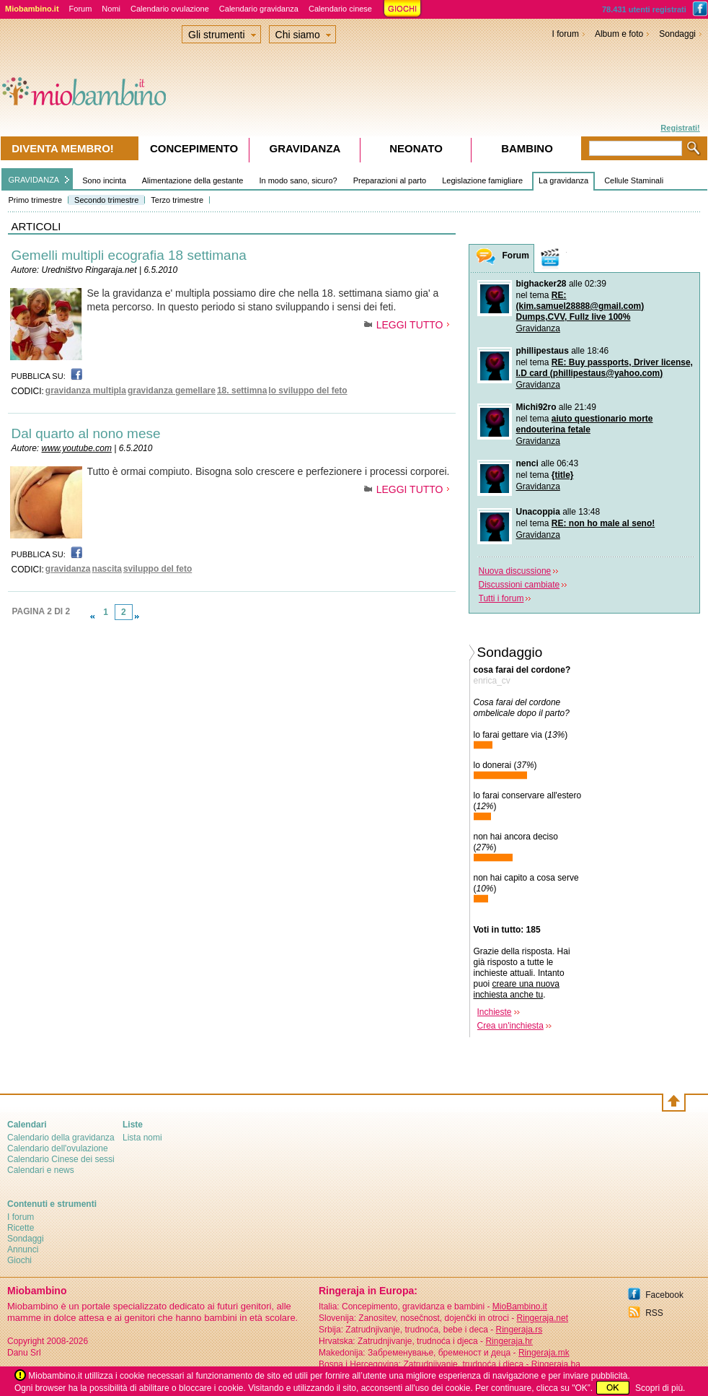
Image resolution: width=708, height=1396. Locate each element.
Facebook (664, 1295)
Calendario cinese (340, 8)
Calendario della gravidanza (61, 1138)
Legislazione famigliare (482, 180)
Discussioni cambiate (519, 585)
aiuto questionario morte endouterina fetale (584, 424)
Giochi (19, 1260)
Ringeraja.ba (555, 1364)
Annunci (22, 1249)
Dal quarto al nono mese (86, 433)
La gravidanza (563, 180)
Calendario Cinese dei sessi (61, 1159)
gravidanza (68, 569)
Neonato (416, 148)
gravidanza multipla (85, 390)
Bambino (527, 148)
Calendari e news (40, 1170)
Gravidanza (538, 328)
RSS (654, 1313)
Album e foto (619, 34)
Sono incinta (104, 180)
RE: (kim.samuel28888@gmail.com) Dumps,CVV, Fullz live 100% (580, 306)
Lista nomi (142, 1138)
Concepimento (194, 148)
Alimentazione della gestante (193, 180)
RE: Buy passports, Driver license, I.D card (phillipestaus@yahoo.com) (604, 367)
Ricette (20, 1228)
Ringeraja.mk (544, 1353)
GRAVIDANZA (34, 179)
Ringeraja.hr (508, 1341)
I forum (565, 34)
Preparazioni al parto (390, 180)
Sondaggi (677, 34)
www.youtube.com (77, 448)
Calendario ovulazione (169, 8)
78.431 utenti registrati (644, 9)
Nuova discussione (515, 571)
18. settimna (242, 390)
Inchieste (494, 1012)
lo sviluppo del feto (307, 390)
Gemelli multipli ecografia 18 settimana (129, 255)
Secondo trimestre (106, 200)
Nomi (111, 8)
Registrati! (679, 127)
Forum (80, 8)
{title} (563, 475)
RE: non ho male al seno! (603, 523)
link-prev (92, 616)
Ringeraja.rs (518, 1330)
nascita (107, 569)
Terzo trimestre (177, 200)
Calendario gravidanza (258, 8)
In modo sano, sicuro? (298, 180)
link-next (137, 616)
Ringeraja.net (542, 1318)
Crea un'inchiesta (510, 1026)
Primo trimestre (36, 200)
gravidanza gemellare (172, 390)
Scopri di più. (660, 1388)
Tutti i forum (501, 598)
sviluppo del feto (157, 569)
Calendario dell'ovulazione (57, 1148)
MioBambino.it (519, 1306)
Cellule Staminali (633, 180)
